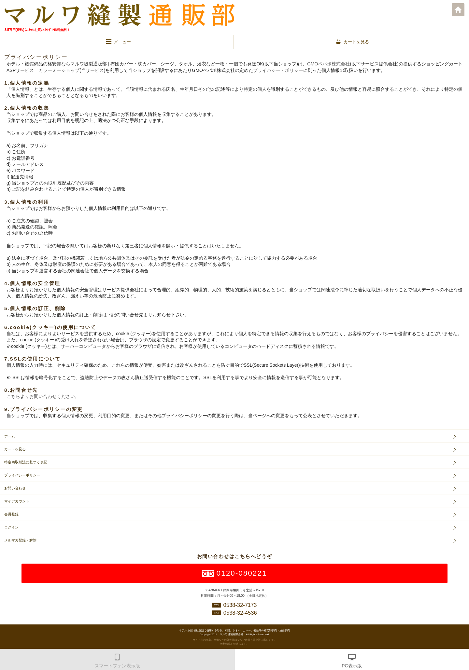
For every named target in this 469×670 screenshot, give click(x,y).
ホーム (458, 9)
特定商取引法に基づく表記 (25, 462)
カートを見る (15, 449)
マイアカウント (16, 501)
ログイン (11, 527)
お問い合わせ (15, 488)
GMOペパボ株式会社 (328, 63)
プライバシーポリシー (22, 475)
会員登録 (11, 514)
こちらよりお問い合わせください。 (43, 396)
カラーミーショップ (58, 70)
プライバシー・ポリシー (278, 70)
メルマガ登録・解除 (20, 540)
